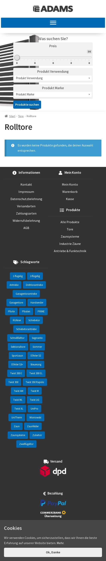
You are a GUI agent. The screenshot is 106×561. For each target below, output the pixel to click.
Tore (21, 116)
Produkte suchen (27, 104)
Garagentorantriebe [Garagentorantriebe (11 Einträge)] (26, 293)
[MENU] (53, 23)
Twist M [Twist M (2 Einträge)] (35, 391)
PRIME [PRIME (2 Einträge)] (41, 311)
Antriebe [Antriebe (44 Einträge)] (14, 285)
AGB (26, 228)
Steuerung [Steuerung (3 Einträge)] (35, 364)
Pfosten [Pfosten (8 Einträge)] (26, 311)
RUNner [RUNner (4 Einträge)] (17, 320)
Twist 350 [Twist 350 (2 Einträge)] (13, 382)
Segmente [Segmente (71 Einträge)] (37, 338)
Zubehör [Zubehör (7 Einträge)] (37, 435)
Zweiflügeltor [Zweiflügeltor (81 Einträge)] (26, 444)
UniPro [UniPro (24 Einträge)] (34, 408)
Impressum (26, 192)
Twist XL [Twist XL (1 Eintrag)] (18, 408)
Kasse (70, 199)
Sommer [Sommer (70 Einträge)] (37, 346)
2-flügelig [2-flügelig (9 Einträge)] (35, 276)
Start (12, 116)
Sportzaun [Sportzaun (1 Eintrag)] (17, 355)
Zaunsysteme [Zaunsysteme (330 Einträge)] (18, 435)
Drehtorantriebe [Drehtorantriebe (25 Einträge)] (34, 285)
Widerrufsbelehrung (26, 221)
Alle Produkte (70, 222)
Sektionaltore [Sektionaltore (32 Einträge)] (18, 346)
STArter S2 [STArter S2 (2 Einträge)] (35, 355)
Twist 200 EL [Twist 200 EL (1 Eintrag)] (35, 373)
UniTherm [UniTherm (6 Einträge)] (16, 417)
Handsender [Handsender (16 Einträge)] (36, 302)
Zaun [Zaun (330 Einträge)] (17, 426)
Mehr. (60, 543)
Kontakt (26, 184)
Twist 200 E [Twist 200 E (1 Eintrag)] (16, 373)
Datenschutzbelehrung (26, 199)
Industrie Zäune (70, 244)
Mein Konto (70, 184)
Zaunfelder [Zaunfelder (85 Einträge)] (33, 426)
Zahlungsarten (26, 213)
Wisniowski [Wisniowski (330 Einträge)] (35, 417)
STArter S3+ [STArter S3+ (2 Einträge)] (17, 364)
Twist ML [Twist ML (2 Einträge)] (17, 400)
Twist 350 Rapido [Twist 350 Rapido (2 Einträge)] (35, 382)
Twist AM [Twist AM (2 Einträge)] (18, 391)
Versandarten (26, 206)
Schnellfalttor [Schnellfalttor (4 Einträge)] (17, 338)
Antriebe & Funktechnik (70, 251)
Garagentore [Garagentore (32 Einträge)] (16, 302)
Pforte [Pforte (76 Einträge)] (11, 311)
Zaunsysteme (70, 236)
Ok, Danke (53, 552)
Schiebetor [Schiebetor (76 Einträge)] (34, 320)
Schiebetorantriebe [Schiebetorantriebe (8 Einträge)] (26, 329)
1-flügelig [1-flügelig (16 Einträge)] (18, 276)
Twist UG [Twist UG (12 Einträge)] (34, 400)
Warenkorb (70, 192)
